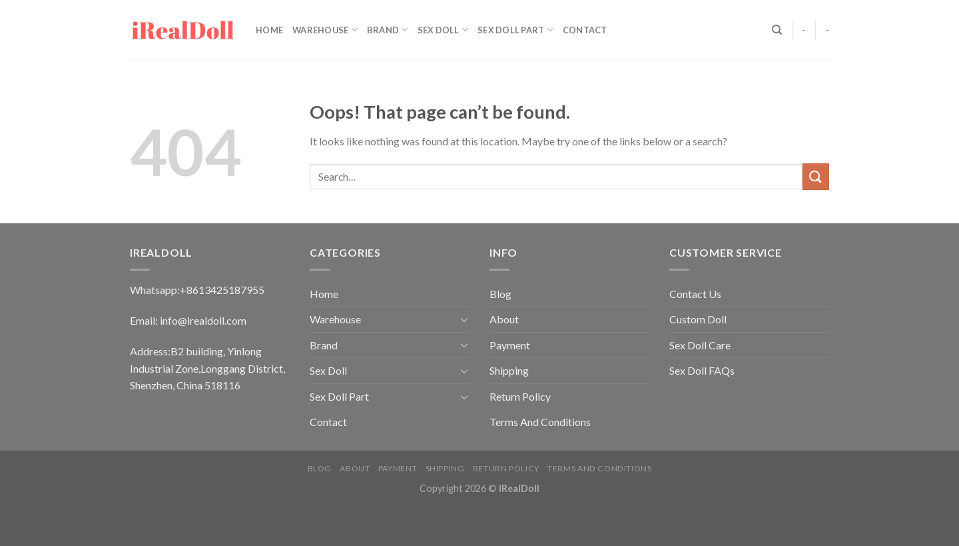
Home (269, 30)
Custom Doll (698, 319)
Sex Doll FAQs (702, 370)
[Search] (777, 30)
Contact (585, 30)
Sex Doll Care (700, 345)
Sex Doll (443, 29)
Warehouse (325, 29)
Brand (387, 29)
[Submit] (815, 176)
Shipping (509, 370)
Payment (509, 345)
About (504, 319)
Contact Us (695, 293)
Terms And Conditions (540, 421)
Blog (500, 293)
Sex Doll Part (515, 29)
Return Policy (520, 396)
